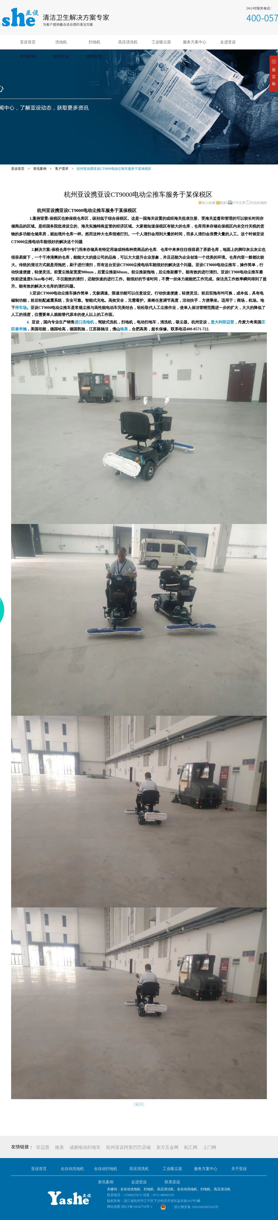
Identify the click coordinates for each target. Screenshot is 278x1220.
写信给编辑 (256, 203)
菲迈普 (42, 1147)
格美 (59, 1147)
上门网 (209, 1147)
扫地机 (94, 42)
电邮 (221, 203)
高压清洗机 (128, 42)
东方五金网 (167, 1147)
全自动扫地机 (105, 1169)
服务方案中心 (194, 42)
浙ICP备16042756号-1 (137, 1207)
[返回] (139, 1104)
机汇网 (190, 1147)
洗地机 (61, 42)
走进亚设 (228, 42)
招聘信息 (94, 56)
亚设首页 (28, 42)
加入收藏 (206, 203)
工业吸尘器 (161, 42)
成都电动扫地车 (85, 1147)
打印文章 (236, 203)
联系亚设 (61, 56)
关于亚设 (239, 1169)
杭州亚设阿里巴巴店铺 (128, 1147)
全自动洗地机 (72, 1169)
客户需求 (61, 169)
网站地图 (113, 1207)
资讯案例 (28, 56)
